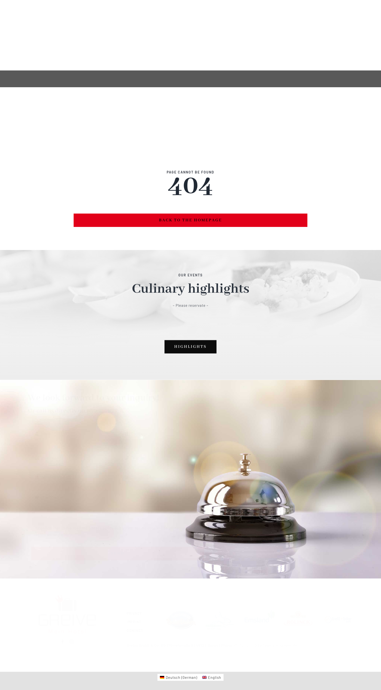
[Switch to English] (68, 35)
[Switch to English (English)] (212, 677)
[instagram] (112, 35)
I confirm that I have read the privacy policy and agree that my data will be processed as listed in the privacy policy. (119, 528)
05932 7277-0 (107, 411)
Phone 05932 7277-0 (331, 32)
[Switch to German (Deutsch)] (178, 677)
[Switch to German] (44, 35)
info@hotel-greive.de (276, 645)
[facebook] (103, 35)
